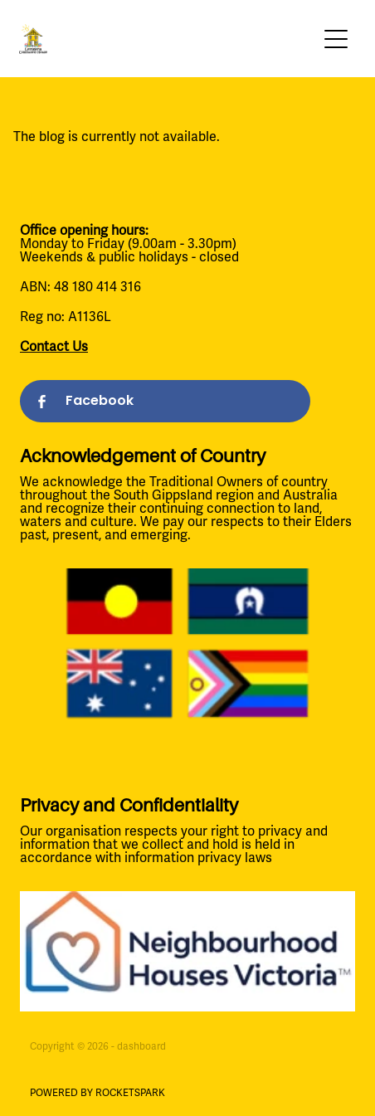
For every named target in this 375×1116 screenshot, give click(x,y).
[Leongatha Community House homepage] (168, 39)
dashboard (141, 1046)
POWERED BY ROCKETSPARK (97, 1093)
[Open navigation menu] (336, 39)
